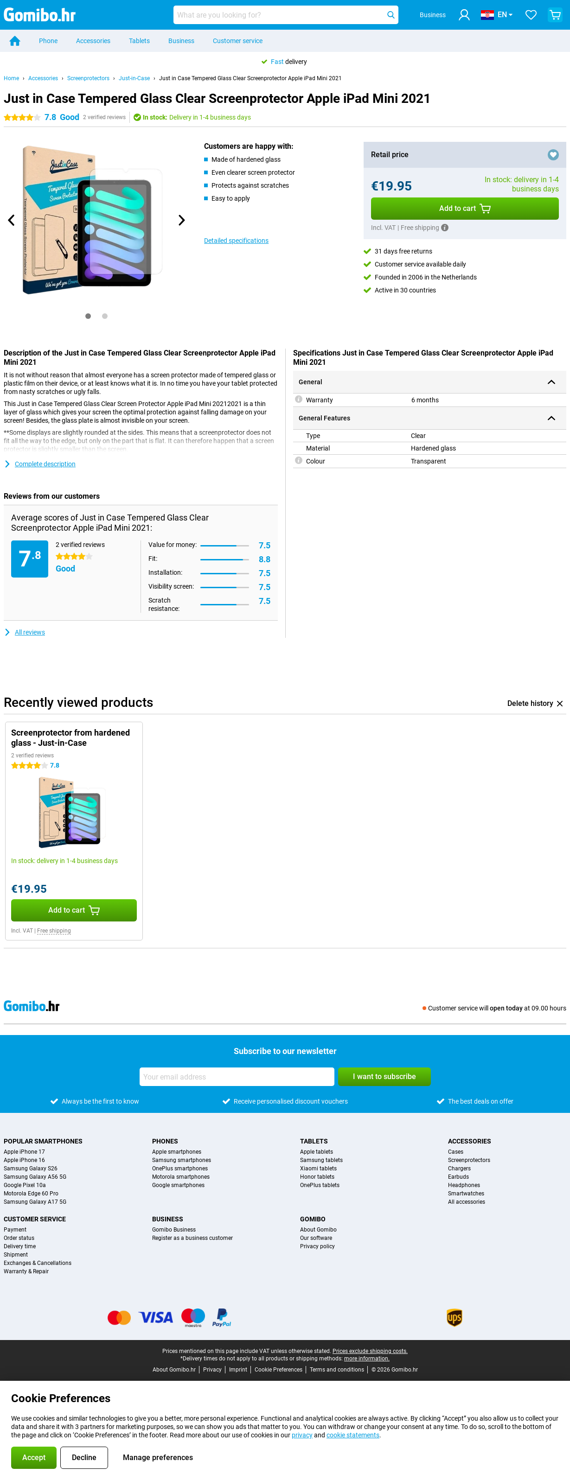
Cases (455, 1152)
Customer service (238, 40)
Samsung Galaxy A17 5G (35, 1202)
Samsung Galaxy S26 (31, 1168)
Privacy (212, 1369)
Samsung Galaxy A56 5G (35, 1177)
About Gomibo (318, 1229)
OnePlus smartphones (180, 1168)
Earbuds (458, 1177)
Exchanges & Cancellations (37, 1263)
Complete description (40, 464)
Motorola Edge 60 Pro (31, 1193)
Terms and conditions (337, 1369)
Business (181, 40)
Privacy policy (317, 1246)
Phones (165, 1141)
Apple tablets (316, 1152)
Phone (48, 40)
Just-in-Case (134, 78)
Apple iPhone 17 (24, 1152)
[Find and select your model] (285, 15)
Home (11, 78)
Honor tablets (317, 1177)
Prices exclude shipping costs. (370, 1351)
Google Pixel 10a (25, 1185)
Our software (316, 1238)
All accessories (466, 1202)
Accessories (93, 40)
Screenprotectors (88, 78)
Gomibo (313, 1219)
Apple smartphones (176, 1152)
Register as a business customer (192, 1238)
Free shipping (54, 930)
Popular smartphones (43, 1141)
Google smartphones (178, 1185)
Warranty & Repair (26, 1271)
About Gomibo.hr (174, 1369)
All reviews (24, 632)
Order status (19, 1238)
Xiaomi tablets (318, 1168)
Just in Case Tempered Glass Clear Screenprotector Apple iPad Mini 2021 (250, 78)
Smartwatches (466, 1193)
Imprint (238, 1369)
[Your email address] (237, 1076)
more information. (367, 1358)
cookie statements (353, 1435)
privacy (302, 1435)
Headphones (464, 1185)
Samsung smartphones (181, 1160)
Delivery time (20, 1246)
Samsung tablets (321, 1160)
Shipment (16, 1254)
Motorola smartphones (181, 1177)
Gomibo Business (174, 1229)
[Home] (15, 41)
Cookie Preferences (278, 1369)
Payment (15, 1229)
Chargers (459, 1168)
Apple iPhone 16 (24, 1160)
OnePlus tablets (319, 1185)
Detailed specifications (236, 240)
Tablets (139, 40)
